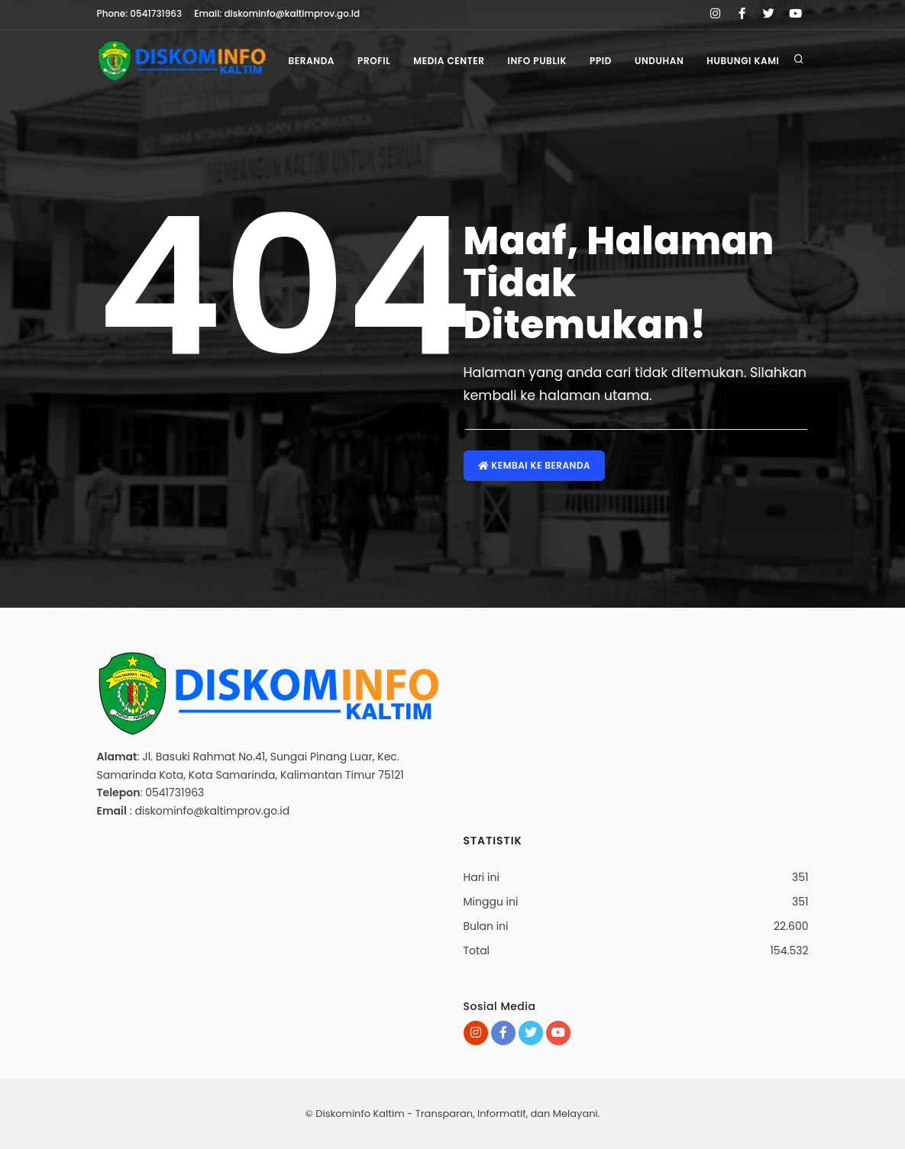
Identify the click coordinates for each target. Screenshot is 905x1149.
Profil (373, 60)
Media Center (448, 60)
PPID (601, 60)
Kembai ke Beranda (534, 465)
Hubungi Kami (742, 60)
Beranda (311, 60)
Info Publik (537, 60)
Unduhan (659, 60)
